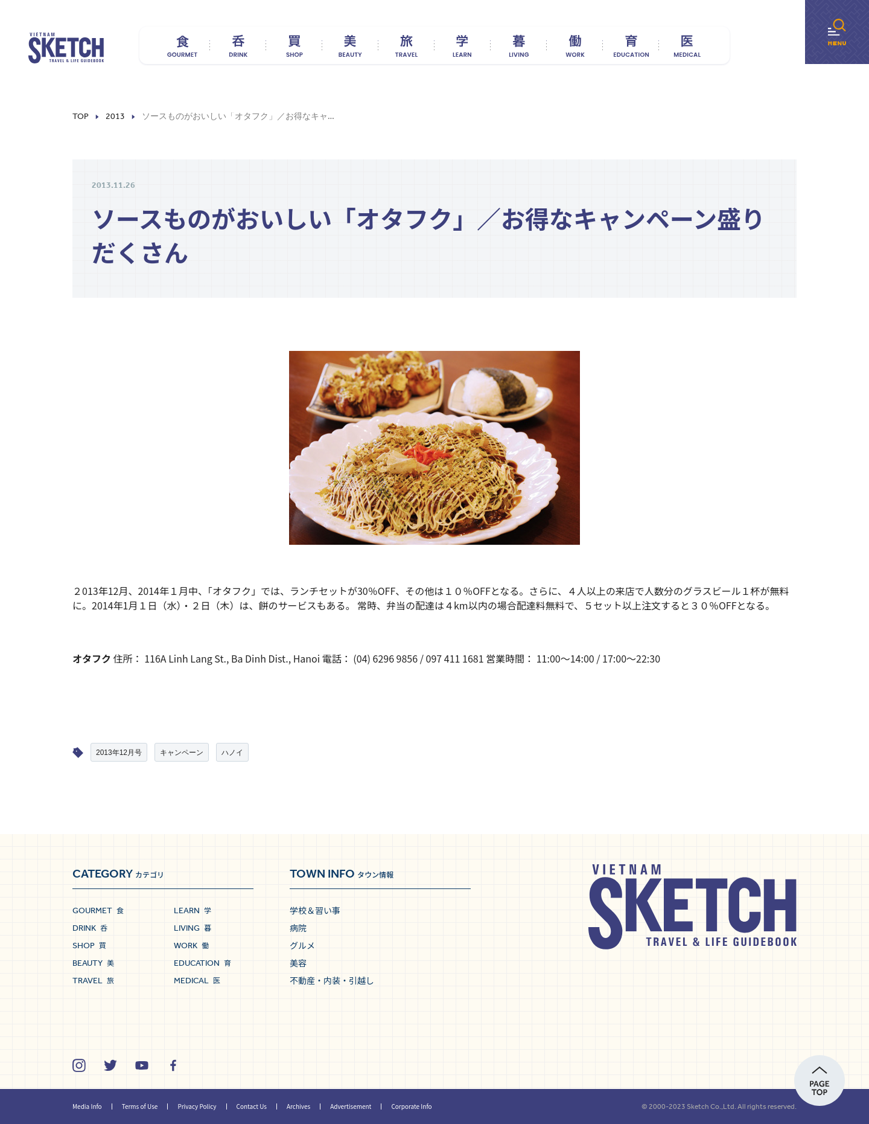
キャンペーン (181, 752)
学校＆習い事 (315, 910)
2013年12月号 (119, 752)
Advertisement (350, 1106)
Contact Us (252, 1106)
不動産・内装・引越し (332, 980)
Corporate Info (411, 1106)
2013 (115, 116)
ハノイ (232, 752)
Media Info (87, 1106)
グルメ (302, 945)
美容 (298, 963)
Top (80, 116)
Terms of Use (140, 1106)
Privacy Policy (196, 1106)
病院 (298, 928)
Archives (298, 1106)
